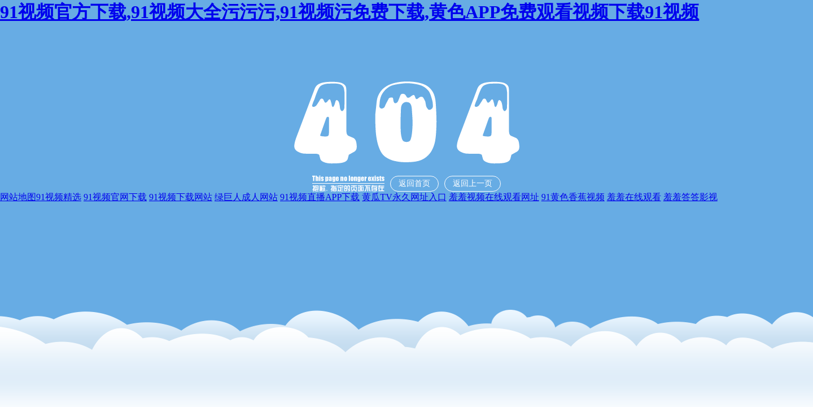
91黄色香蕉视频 (573, 197)
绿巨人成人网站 (246, 197)
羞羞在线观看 (634, 197)
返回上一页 (472, 183)
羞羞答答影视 (690, 197)
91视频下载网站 (180, 197)
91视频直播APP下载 (320, 197)
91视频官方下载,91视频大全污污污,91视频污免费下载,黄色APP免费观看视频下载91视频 (349, 12)
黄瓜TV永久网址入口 (404, 197)
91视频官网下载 (115, 197)
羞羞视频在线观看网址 (494, 197)
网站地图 (18, 197)
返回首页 (414, 183)
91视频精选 (58, 197)
